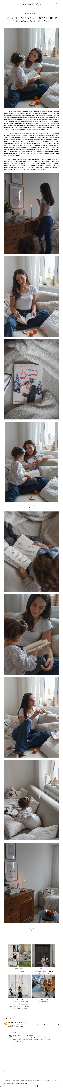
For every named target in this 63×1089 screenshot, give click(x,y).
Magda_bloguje (12, 1022)
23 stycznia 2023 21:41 (28, 1035)
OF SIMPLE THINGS (17, 1035)
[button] (11, 3)
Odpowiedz (10, 1029)
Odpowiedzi (13, 1032)
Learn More (28, 1086)
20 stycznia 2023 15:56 (21, 1022)
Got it (35, 1086)
